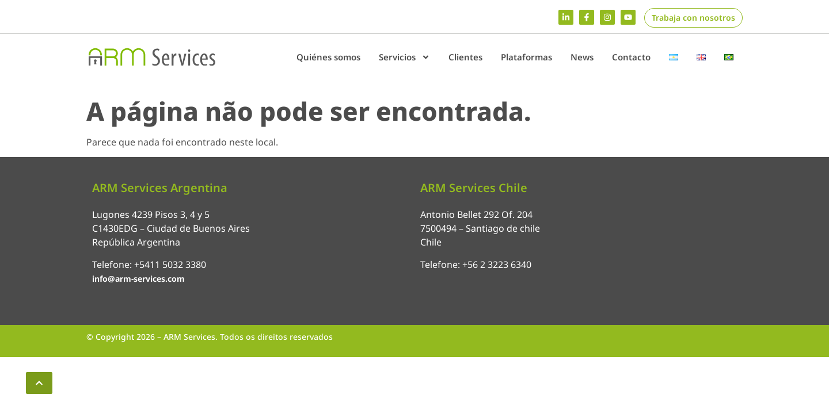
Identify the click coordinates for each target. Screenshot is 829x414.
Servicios (404, 57)
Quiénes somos (328, 57)
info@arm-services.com (138, 278)
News (582, 57)
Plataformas (526, 57)
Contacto (631, 57)
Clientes (465, 57)
